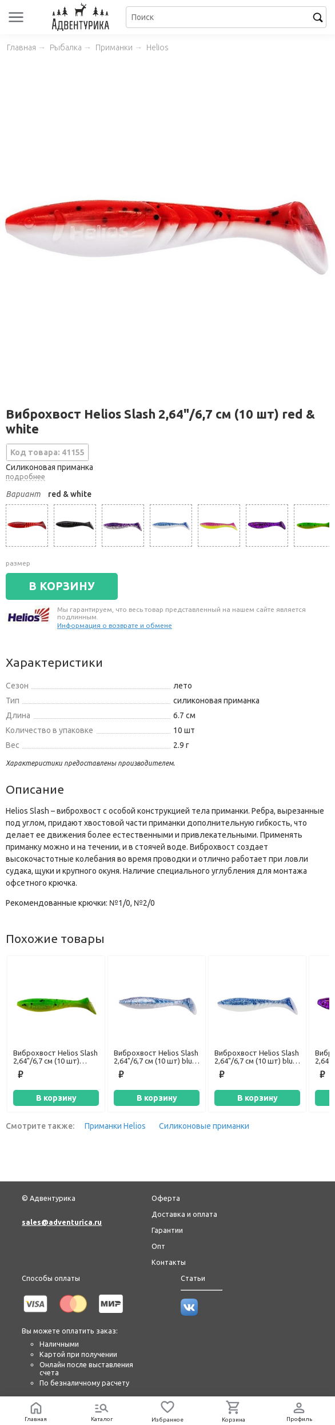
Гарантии (167, 1230)
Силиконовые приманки (204, 1126)
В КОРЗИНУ (62, 586)
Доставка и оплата (184, 1214)
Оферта (165, 1198)
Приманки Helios (115, 1126)
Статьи (193, 1278)
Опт (158, 1246)
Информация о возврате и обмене (114, 625)
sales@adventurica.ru (62, 1222)
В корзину (56, 1097)
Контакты (168, 1262)
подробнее (25, 476)
